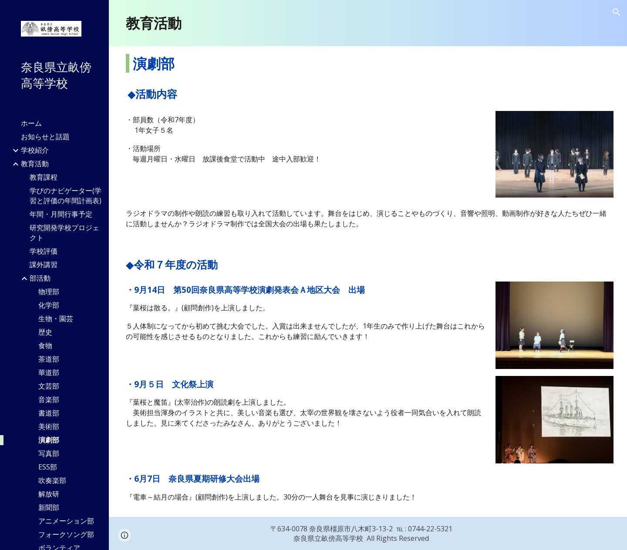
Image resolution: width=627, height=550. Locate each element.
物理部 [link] (48, 291)
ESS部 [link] (47, 467)
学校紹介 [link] (35, 150)
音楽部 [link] (48, 399)
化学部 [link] (48, 305)
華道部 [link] (48, 372)
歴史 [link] (45, 332)
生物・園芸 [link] (55, 318)
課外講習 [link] (43, 264)
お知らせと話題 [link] (45, 136)
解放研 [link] (48, 494)
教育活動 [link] (35, 163)
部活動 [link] (40, 278)
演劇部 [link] (48, 440)
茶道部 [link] (48, 359)
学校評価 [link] (43, 251)
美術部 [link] (48, 426)
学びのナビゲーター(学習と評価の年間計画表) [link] (65, 195)
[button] (616, 12)
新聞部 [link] (48, 507)
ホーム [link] (31, 123)
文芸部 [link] (48, 386)
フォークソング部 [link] (66, 534)
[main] (368, 23)
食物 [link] (45, 345)
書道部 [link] (48, 413)
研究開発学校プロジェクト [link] (64, 232)
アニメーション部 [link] (66, 521)
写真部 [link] (48, 453)
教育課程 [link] (43, 177)
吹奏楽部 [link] (52, 480)
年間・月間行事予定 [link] (61, 214)
